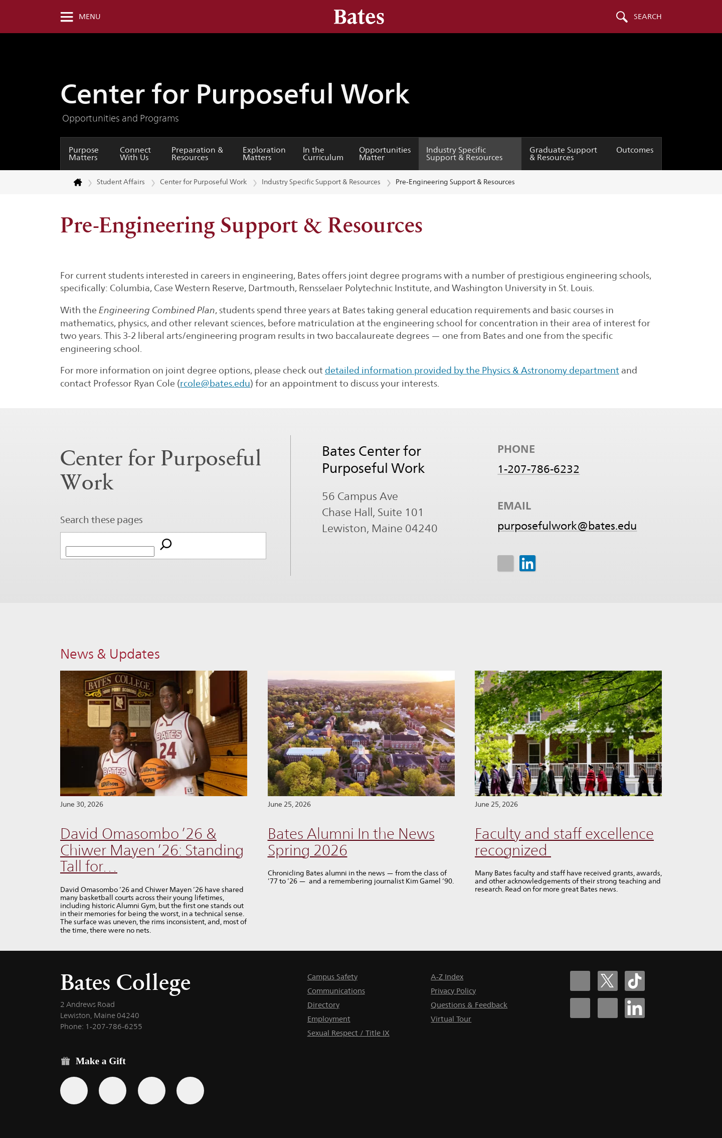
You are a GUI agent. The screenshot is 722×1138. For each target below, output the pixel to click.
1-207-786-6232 (538, 469)
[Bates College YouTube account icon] (608, 1008)
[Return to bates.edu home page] (71, 182)
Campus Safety (332, 976)
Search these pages (101, 519)
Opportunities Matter (385, 154)
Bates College (125, 982)
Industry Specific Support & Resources (464, 154)
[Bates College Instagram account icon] (580, 1008)
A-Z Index (447, 976)
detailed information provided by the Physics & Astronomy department (472, 370)
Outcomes (634, 150)
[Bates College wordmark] (359, 17)
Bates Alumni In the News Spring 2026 (351, 842)
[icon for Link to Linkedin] (527, 563)
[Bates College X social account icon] (608, 981)
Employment (328, 1019)
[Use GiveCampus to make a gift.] (190, 1090)
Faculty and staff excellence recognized (564, 842)
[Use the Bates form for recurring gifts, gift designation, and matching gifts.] (74, 1090)
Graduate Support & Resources (563, 154)
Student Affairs (121, 182)
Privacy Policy (453, 990)
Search (648, 16)
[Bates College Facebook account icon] (580, 981)
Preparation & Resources (197, 154)
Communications (336, 990)
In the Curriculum (323, 154)
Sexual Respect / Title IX (348, 1033)
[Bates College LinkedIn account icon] (635, 1008)
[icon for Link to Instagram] (505, 563)
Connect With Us (135, 154)
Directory (323, 1004)
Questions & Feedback (469, 1004)
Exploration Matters (264, 154)
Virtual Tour (451, 1019)
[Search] (165, 546)
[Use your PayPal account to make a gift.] (151, 1090)
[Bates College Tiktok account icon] (635, 981)
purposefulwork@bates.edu (567, 526)
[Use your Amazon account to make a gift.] (112, 1090)
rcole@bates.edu (215, 383)
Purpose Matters (84, 154)
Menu (90, 16)
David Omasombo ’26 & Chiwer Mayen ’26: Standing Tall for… (152, 850)
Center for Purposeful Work (235, 93)
